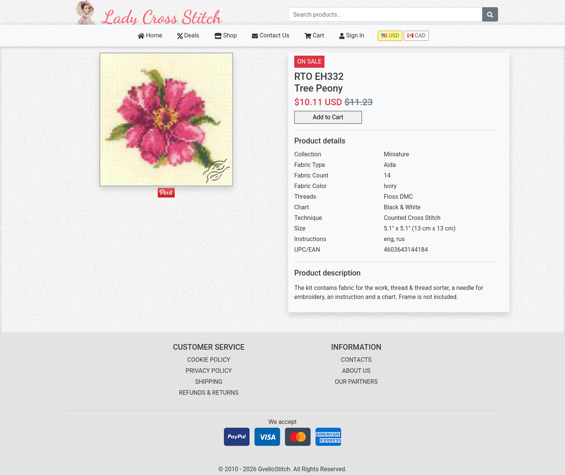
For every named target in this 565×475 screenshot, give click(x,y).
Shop (225, 35)
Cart (314, 35)
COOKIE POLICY (208, 359)
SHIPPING (208, 381)
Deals (188, 35)
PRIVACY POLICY (209, 370)
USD (390, 36)
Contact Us (270, 35)
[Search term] (385, 14)
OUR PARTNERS (356, 381)
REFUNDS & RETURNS (208, 392)
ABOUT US (356, 370)
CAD (416, 36)
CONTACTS (356, 359)
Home (150, 35)
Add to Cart (328, 117)
